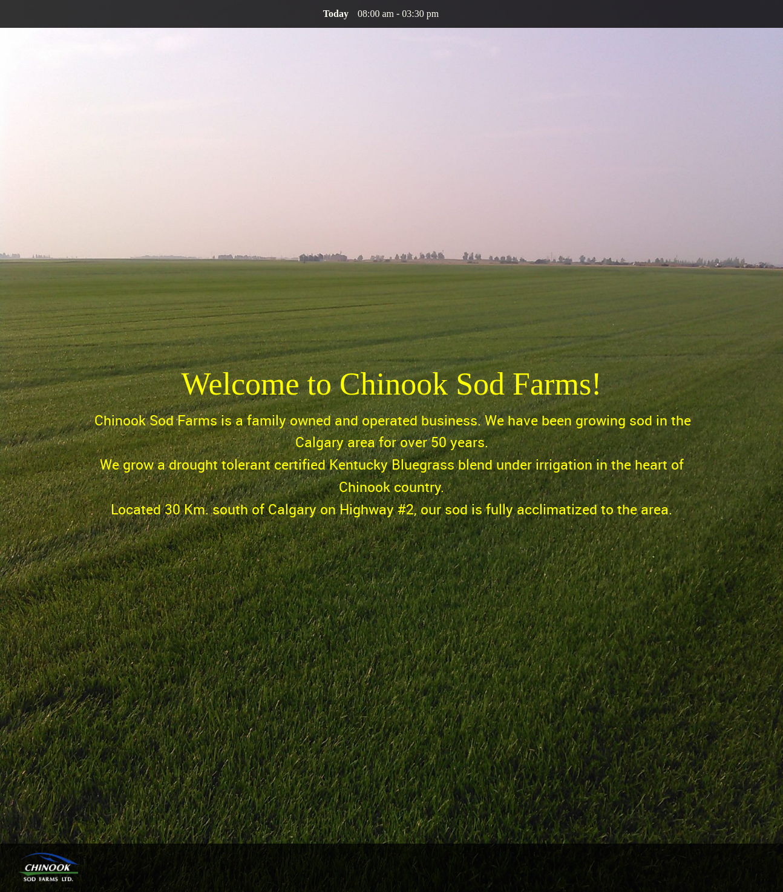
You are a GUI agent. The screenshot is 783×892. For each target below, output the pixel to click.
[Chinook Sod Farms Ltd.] (48, 868)
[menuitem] (722, 869)
